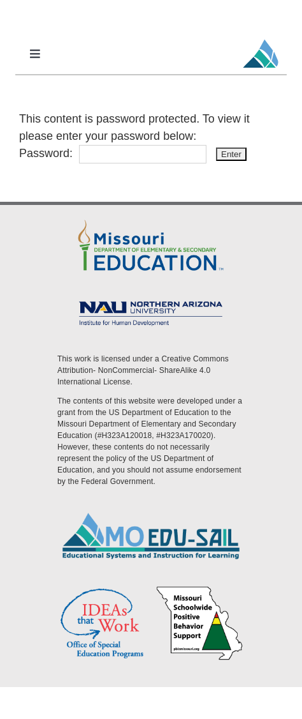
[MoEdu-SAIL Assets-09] (150, 300)
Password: (112, 153)
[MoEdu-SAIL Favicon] (260, 39)
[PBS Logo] (200, 589)
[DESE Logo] (150, 220)
